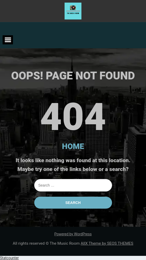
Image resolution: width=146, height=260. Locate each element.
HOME (73, 146)
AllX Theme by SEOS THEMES (107, 243)
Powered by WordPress (73, 234)
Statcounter (9, 258)
